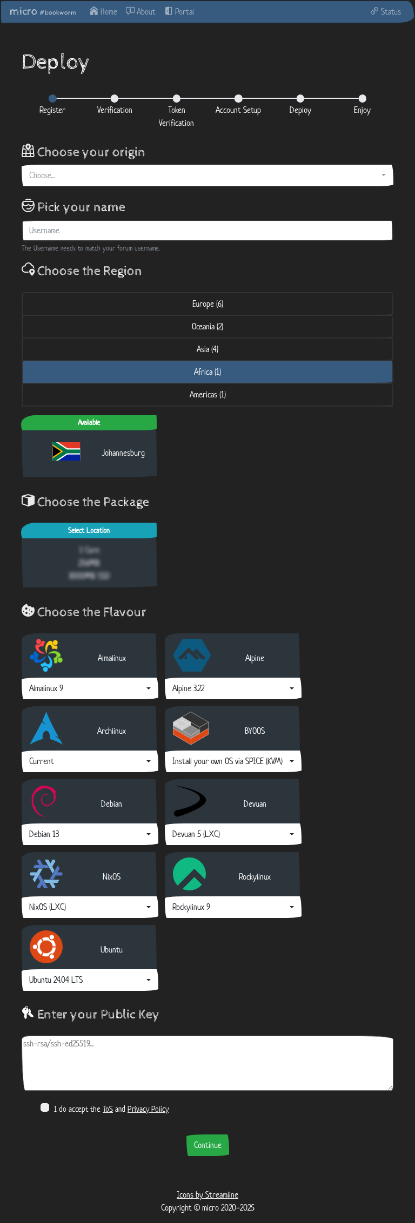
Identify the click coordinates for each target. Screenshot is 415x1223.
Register (52, 110)
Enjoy (362, 110)
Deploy (300, 110)
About (141, 11)
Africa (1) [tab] (207, 371)
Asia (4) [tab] (207, 349)
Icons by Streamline (207, 1194)
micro (43, 11)
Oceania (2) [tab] (207, 326)
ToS (108, 1109)
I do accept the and (105, 1108)
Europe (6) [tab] (207, 303)
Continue (208, 1145)
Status (385, 11)
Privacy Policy (148, 1109)
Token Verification (176, 116)
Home (103, 11)
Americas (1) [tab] (208, 394)
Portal (179, 11)
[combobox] (207, 175)
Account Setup (238, 110)
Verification (114, 110)
